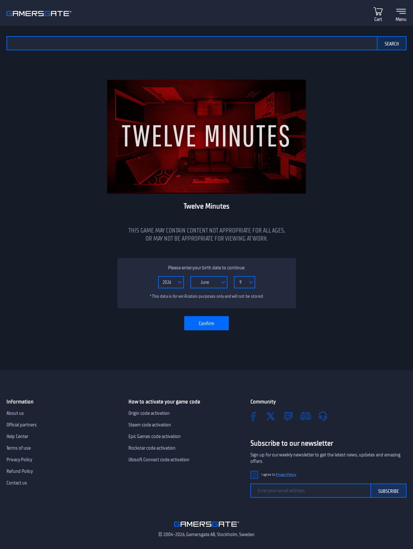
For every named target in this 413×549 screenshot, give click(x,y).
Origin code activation (149, 413)
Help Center (17, 436)
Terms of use (18, 448)
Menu (401, 19)
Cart (378, 19)
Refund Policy (19, 471)
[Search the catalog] (191, 43)
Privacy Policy (19, 459)
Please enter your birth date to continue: (206, 268)
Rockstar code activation (152, 448)
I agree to (278, 474)
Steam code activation (149, 425)
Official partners (21, 425)
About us (15, 413)
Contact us (16, 483)
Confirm (206, 323)
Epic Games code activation (154, 436)
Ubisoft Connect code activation (158, 459)
